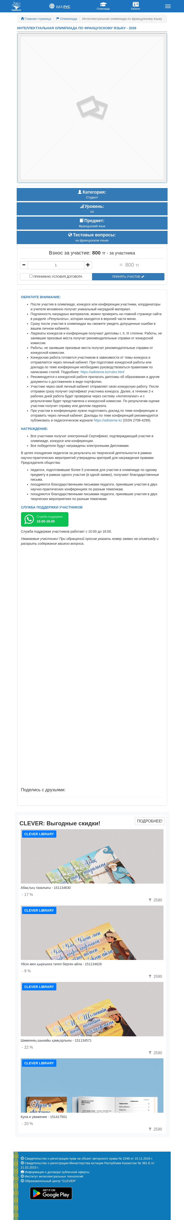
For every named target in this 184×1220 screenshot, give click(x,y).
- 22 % (27, 1047)
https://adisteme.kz (108, 420)
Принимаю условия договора (55, 276)
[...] (56, 265)
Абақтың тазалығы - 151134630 (46, 888)
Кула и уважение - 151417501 (44, 1117)
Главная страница (36, 19)
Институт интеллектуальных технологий (54, 1176)
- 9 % (26, 971)
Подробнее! (149, 821)
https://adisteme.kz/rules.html (102, 372)
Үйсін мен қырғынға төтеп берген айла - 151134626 (61, 964)
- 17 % (27, 895)
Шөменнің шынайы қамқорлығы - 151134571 (56, 1040)
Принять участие (128, 276)
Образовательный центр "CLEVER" (50, 1181)
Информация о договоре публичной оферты (57, 1172)
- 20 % (27, 1124)
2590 (154, 900)
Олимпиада (66, 19)
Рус (66, 7)
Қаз (59, 7)
